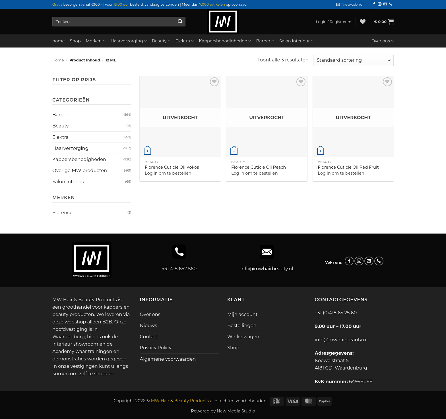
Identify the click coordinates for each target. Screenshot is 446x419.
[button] (350, 4)
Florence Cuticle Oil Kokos (172, 167)
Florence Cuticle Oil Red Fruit (348, 167)
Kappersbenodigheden (225, 41)
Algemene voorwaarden (168, 359)
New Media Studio (236, 411)
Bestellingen (242, 325)
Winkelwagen (243, 336)
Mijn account (242, 314)
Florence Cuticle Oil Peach (258, 167)
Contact (149, 336)
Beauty (161, 41)
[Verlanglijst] (363, 21)
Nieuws (148, 325)
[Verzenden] (180, 21)
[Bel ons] (391, 4)
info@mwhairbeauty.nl (266, 268)
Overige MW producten (79, 170)
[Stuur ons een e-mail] (385, 4)
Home (58, 60)
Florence (62, 212)
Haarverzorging (129, 41)
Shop (75, 41)
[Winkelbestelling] (353, 60)
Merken (96, 41)
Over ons (382, 41)
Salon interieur (296, 41)
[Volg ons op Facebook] (374, 4)
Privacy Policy (156, 347)
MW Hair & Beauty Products (180, 400)
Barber (265, 41)
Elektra (184, 41)
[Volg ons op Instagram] (379, 4)
